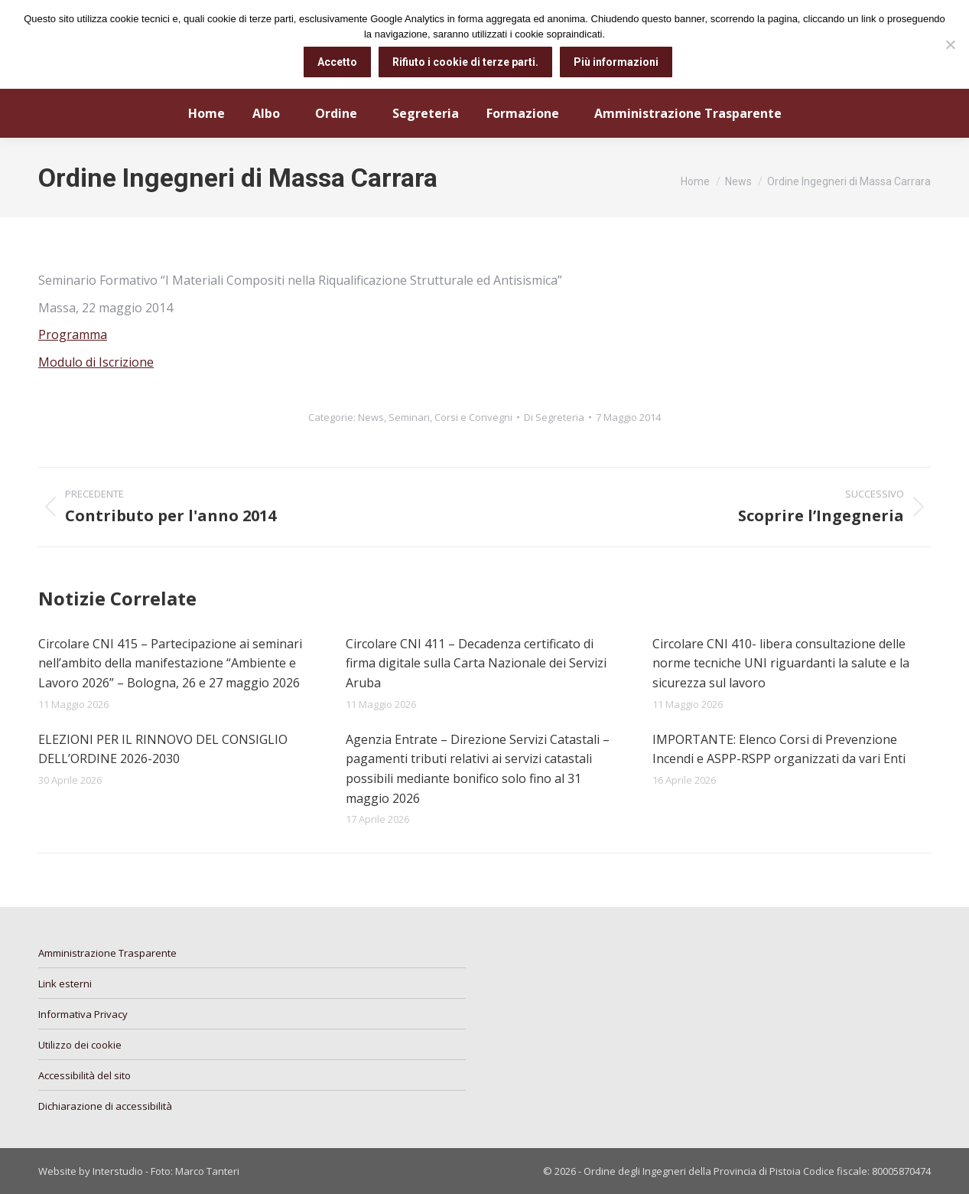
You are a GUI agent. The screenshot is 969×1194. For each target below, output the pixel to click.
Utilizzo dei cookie (80, 1045)
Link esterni (65, 983)
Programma (72, 334)
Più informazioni (616, 62)
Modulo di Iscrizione (96, 362)
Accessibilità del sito (84, 1075)
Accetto (338, 62)
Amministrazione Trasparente (107, 953)
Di (554, 417)
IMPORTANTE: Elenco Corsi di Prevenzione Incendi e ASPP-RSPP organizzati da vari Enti (779, 749)
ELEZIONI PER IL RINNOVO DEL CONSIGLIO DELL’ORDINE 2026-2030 (163, 749)
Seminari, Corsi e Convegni (450, 417)
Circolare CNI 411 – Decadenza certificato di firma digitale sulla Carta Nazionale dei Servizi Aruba (476, 663)
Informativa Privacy (83, 1014)
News (371, 417)
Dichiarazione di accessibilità (105, 1106)
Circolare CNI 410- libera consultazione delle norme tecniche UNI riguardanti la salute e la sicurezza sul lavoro (780, 663)
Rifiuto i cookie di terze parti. (466, 62)
